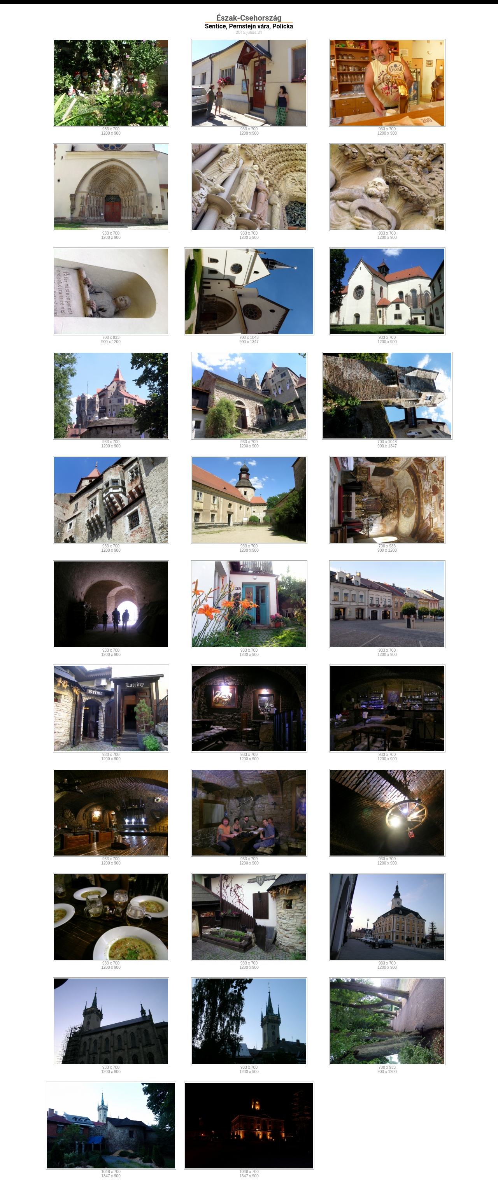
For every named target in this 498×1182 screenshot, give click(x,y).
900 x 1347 (249, 342)
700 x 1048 (249, 337)
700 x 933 (110, 337)
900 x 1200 (111, 342)
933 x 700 (110, 129)
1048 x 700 (111, 1172)
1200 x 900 (111, 133)
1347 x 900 (111, 1176)
